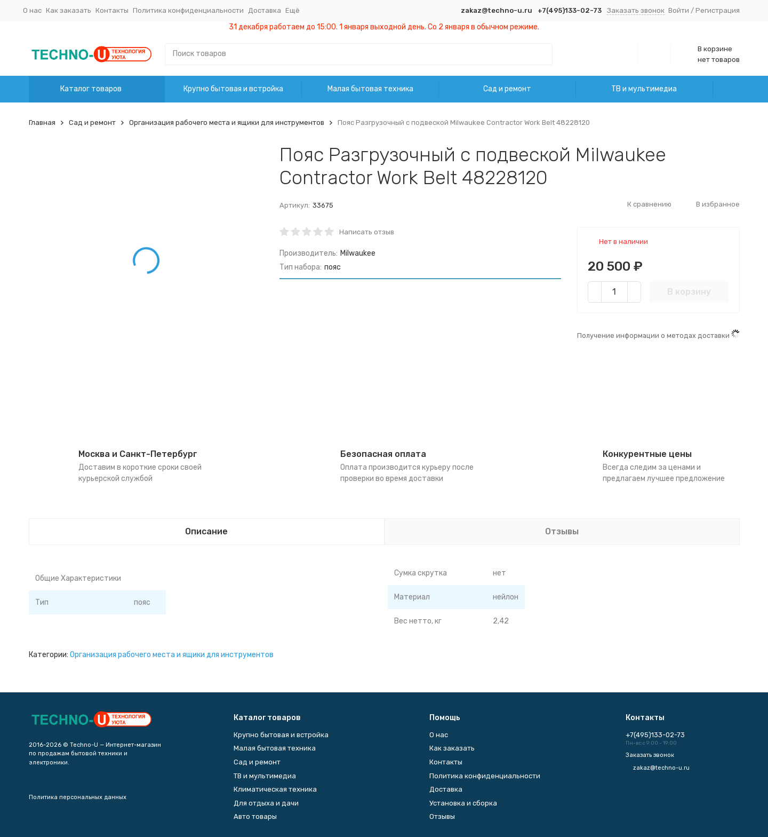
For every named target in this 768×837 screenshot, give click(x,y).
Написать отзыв (366, 232)
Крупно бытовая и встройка (233, 88)
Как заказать (68, 10)
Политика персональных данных (77, 797)
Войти (678, 10)
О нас (32, 10)
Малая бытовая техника (370, 88)
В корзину (689, 292)
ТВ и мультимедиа (644, 88)
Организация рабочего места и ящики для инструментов (226, 123)
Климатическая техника (275, 789)
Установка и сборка (463, 803)
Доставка (264, 10)
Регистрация (717, 10)
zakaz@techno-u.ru (496, 10)
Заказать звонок (636, 10)
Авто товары (255, 816)
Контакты (112, 10)
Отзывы (442, 816)
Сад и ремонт (507, 88)
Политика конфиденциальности (188, 10)
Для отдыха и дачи (266, 803)
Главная (42, 123)
